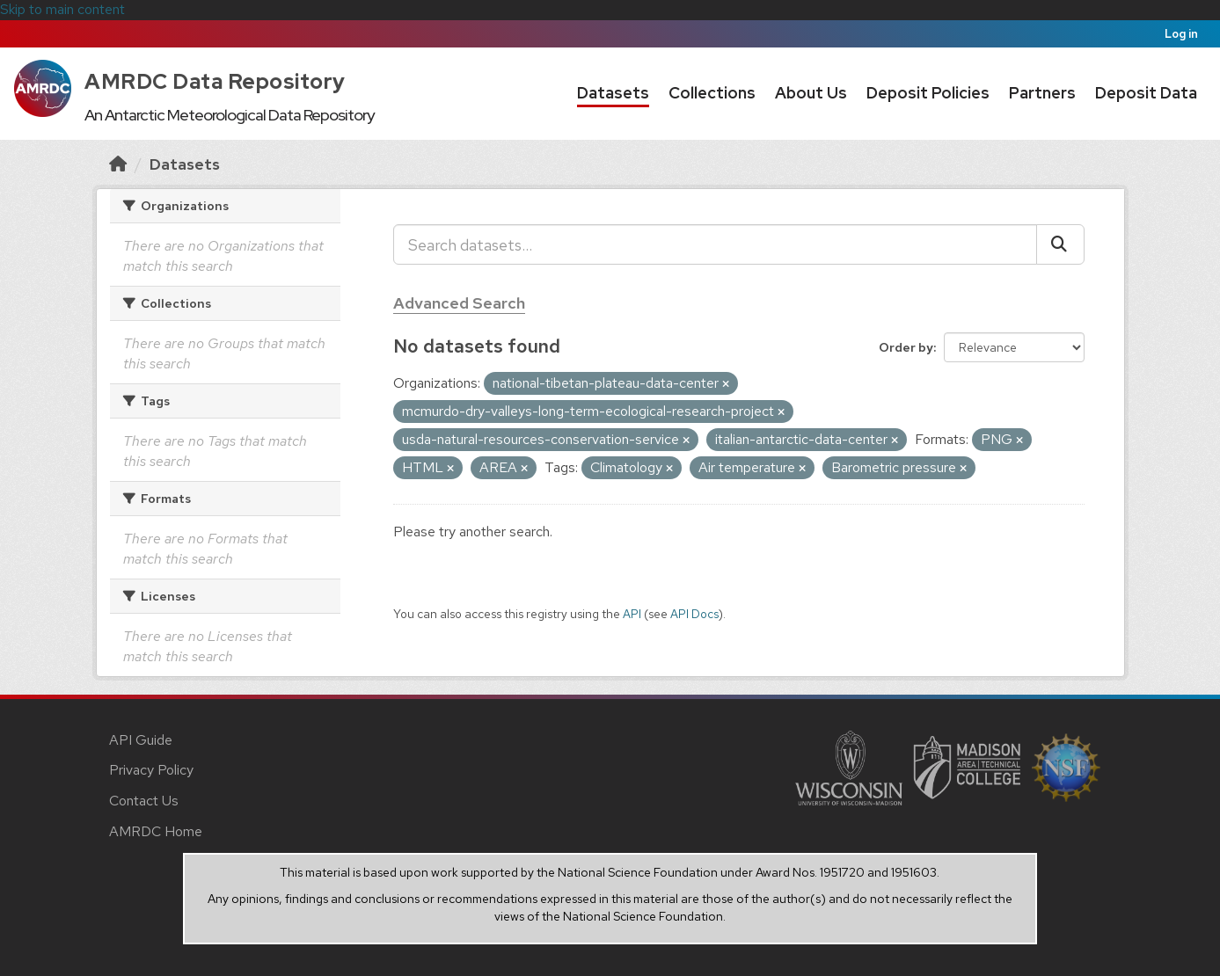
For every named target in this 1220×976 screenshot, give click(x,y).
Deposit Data (1146, 93)
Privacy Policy (151, 770)
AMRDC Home (155, 831)
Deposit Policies (928, 93)
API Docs (694, 614)
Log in (1181, 33)
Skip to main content (62, 9)
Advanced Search (459, 303)
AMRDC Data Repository (215, 81)
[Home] (118, 164)
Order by (906, 347)
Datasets (613, 93)
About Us (811, 93)
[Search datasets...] (715, 244)
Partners (1042, 93)
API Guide (140, 740)
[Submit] (1060, 244)
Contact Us (144, 800)
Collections (712, 93)
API (632, 614)
